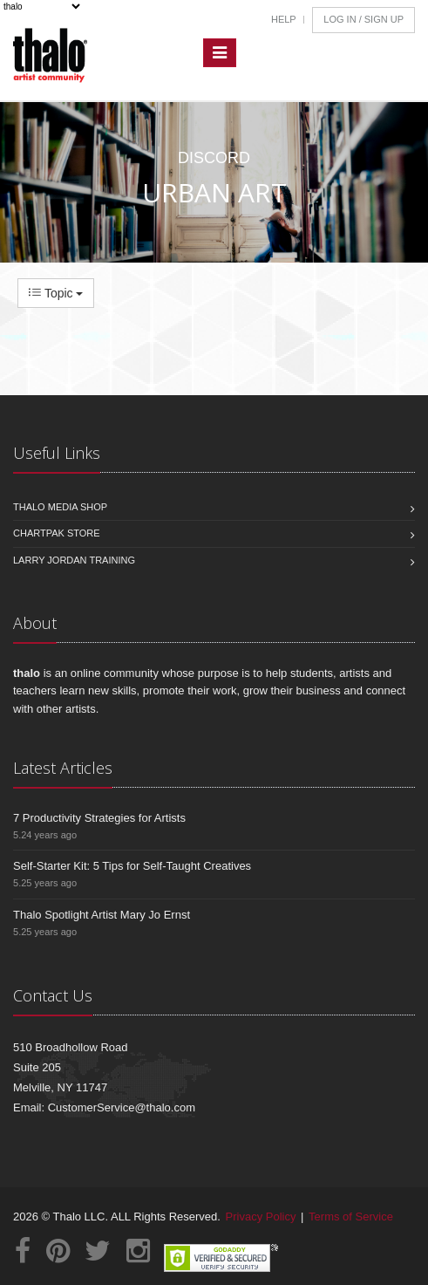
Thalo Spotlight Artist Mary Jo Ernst (101, 914)
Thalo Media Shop (60, 507)
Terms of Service (351, 1216)
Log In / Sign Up (363, 19)
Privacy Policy (261, 1216)
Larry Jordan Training (74, 560)
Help (283, 19)
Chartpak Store (56, 533)
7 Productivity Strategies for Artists (99, 817)
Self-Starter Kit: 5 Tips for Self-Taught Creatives (132, 865)
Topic (56, 293)
